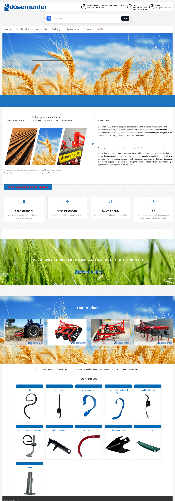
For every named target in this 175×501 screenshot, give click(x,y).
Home (8, 29)
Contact (88, 29)
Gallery (57, 29)
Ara (125, 18)
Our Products (24, 29)
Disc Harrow (67, 348)
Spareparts (73, 29)
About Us (41, 29)
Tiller (153, 348)
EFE (24, 348)
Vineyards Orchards (110, 348)
